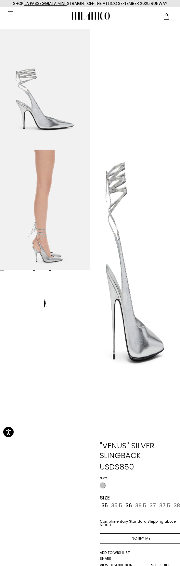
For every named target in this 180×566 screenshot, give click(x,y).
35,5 (116, 505)
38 (177, 505)
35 (104, 505)
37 (152, 505)
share (105, 558)
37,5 (164, 505)
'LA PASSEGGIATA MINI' (45, 3)
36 (128, 505)
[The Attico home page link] (89, 16)
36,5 (140, 505)
